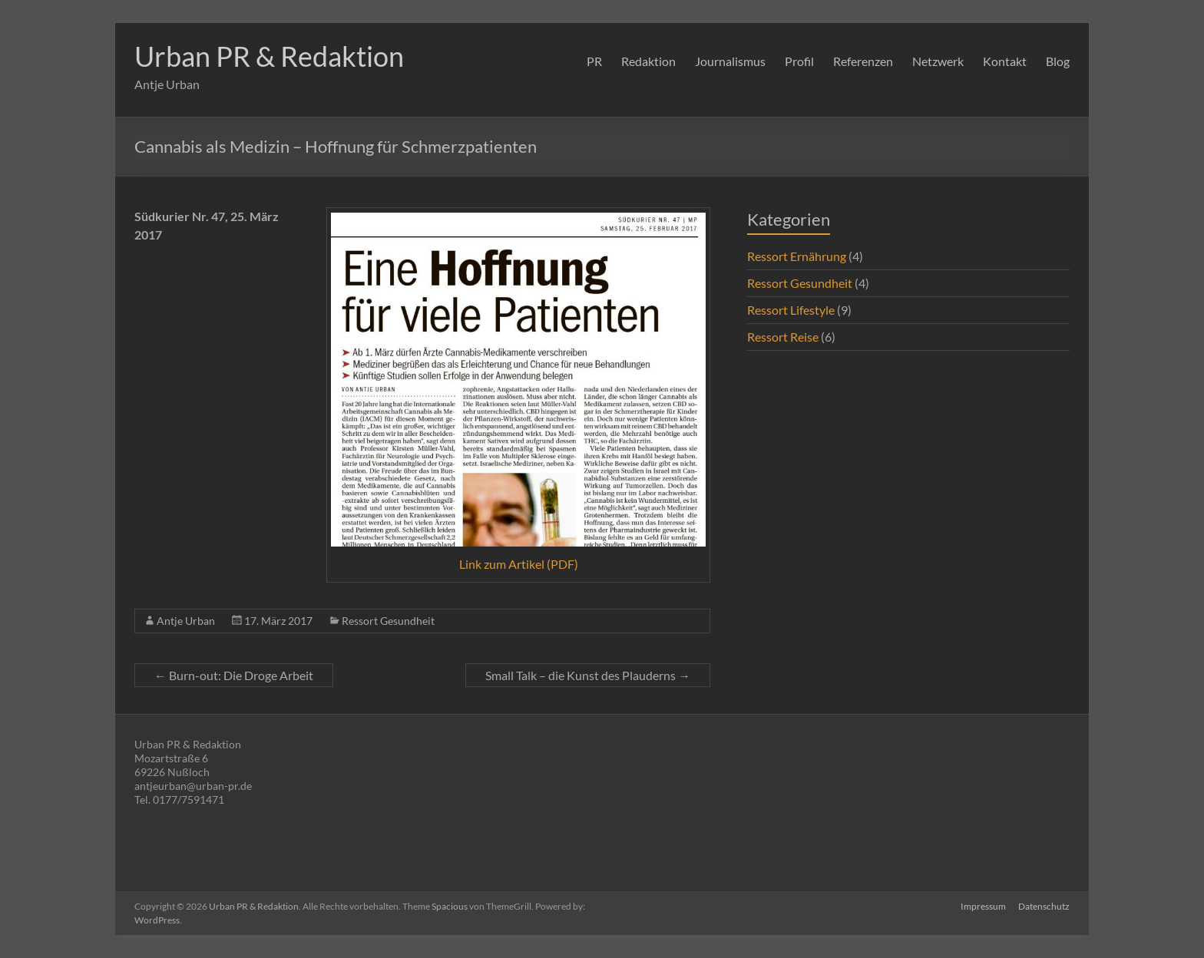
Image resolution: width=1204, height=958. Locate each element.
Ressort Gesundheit (388, 620)
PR (594, 61)
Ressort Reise (783, 336)
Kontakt (1005, 61)
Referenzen (863, 61)
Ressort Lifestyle (791, 309)
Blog (1058, 61)
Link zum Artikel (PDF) (518, 564)
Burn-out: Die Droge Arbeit (233, 675)
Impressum (983, 906)
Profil (799, 61)
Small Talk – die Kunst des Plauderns (587, 675)
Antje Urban (186, 620)
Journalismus (730, 61)
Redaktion (648, 61)
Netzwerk (938, 61)
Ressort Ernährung (796, 256)
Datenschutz (1044, 906)
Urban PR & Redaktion (269, 56)
